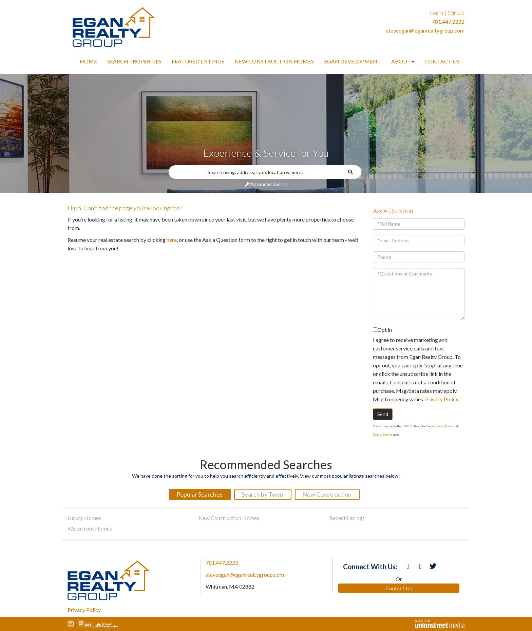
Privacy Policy (441, 399)
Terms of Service (382, 434)
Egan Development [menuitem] (352, 61)
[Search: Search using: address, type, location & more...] (256, 172)
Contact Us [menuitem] (441, 61)
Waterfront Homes (90, 528)
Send (382, 414)
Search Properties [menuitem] (134, 61)
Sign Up (456, 12)
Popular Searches (199, 494)
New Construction (327, 494)
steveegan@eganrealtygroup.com (425, 30)
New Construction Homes (228, 518)
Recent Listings (347, 518)
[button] (352, 172)
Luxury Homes (84, 518)
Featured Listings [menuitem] (198, 61)
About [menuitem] (402, 61)
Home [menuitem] (88, 61)
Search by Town (262, 494)
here (172, 239)
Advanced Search (268, 184)
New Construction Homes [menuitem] (274, 61)
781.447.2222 (448, 21)
